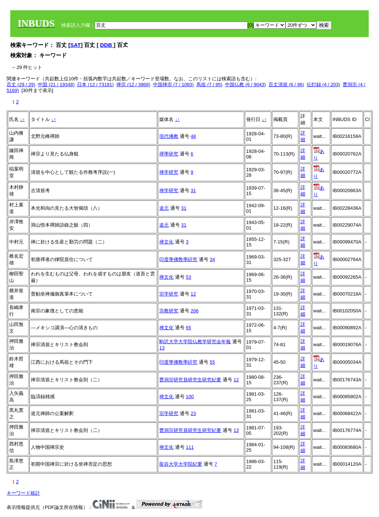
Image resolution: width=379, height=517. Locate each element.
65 (188, 327)
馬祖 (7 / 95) (209, 84)
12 (193, 294)
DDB (107, 45)
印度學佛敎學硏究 (178, 259)
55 (212, 362)
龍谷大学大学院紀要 (180, 464)
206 (195, 311)
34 (212, 259)
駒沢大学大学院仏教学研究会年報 (195, 341)
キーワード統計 (23, 493)
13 (161, 348)
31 (193, 190)
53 (188, 277)
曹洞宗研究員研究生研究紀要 (190, 379)
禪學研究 (168, 154)
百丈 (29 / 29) (21, 84)
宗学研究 (168, 294)
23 (193, 413)
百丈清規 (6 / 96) (286, 84)
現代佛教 (168, 136)
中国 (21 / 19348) (56, 84)
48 (193, 136)
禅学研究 (168, 172)
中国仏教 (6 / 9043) (245, 84)
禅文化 (166, 242)
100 (190, 396)
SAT (75, 45)
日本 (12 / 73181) (95, 84)
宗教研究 (168, 311)
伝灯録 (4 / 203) (323, 84)
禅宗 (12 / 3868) (133, 84)
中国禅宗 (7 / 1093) (173, 84)
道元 (164, 208)
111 (190, 447)
